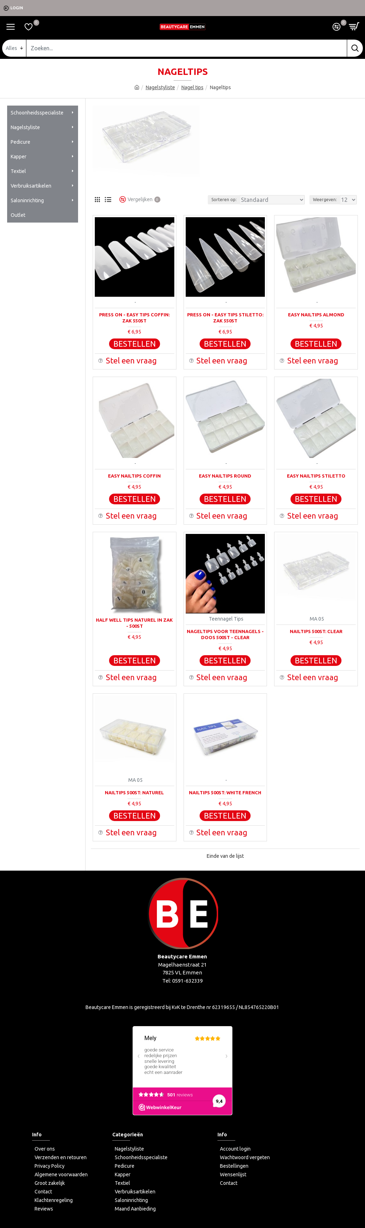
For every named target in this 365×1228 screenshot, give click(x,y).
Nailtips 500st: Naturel (134, 792)
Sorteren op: (224, 199)
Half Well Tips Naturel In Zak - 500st (134, 622)
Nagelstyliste (160, 87)
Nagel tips (192, 87)
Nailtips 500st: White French (225, 792)
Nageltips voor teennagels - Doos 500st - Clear (225, 634)
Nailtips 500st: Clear (316, 631)
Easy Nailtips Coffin (134, 475)
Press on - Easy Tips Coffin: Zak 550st (134, 317)
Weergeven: (325, 199)
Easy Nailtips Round (225, 475)
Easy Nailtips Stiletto (316, 475)
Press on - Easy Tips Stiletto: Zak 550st (225, 317)
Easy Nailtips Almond (316, 314)
